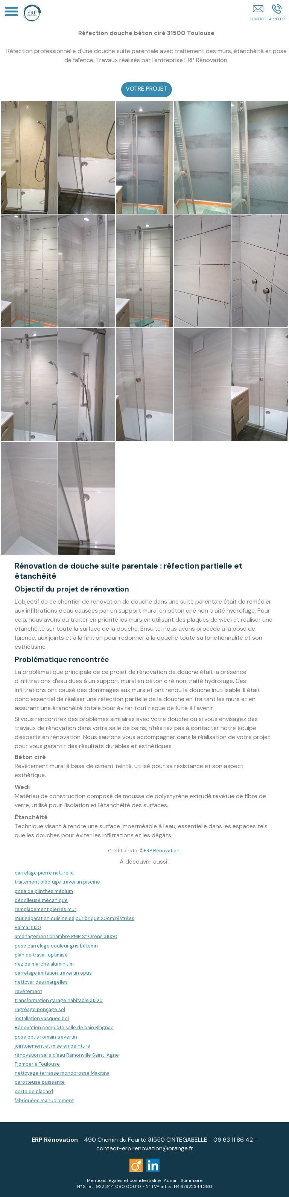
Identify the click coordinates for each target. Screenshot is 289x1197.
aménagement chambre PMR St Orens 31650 (66, 936)
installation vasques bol (42, 1018)
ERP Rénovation (161, 850)
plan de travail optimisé (41, 955)
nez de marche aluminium (44, 964)
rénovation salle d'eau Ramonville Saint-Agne (67, 1055)
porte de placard (34, 1091)
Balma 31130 (28, 927)
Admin (171, 1180)
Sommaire (191, 1180)
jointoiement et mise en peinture (52, 1046)
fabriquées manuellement (44, 1100)
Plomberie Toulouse (37, 1064)
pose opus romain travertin (46, 1037)
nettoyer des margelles (41, 982)
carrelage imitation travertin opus (53, 973)
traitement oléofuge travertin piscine (57, 882)
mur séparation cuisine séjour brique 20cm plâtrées (74, 918)
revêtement (28, 991)
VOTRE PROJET (154, 89)
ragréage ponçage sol (40, 1009)
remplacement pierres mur (45, 909)
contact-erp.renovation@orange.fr (144, 1148)
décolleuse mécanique (41, 900)
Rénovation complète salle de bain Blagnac (64, 1027)
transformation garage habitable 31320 (59, 1000)
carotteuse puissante (40, 1082)
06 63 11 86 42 (233, 1140)
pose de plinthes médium (44, 891)
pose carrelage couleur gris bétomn (56, 946)
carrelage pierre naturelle (44, 873)
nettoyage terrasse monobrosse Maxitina (62, 1073)
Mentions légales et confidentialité (124, 1180)
